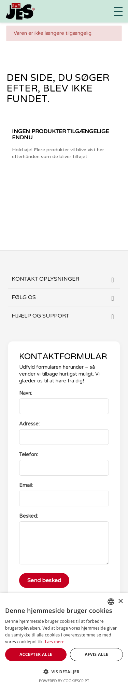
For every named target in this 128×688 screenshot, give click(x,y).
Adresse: (29, 424)
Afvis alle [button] (96, 654)
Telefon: (28, 455)
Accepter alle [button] (35, 654)
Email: (26, 485)
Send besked (44, 580)
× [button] (120, 601)
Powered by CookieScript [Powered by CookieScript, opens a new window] (64, 680)
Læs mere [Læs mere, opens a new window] (55, 642)
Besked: (28, 516)
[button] (64, 671)
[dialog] (64, 640)
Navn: (25, 393)
